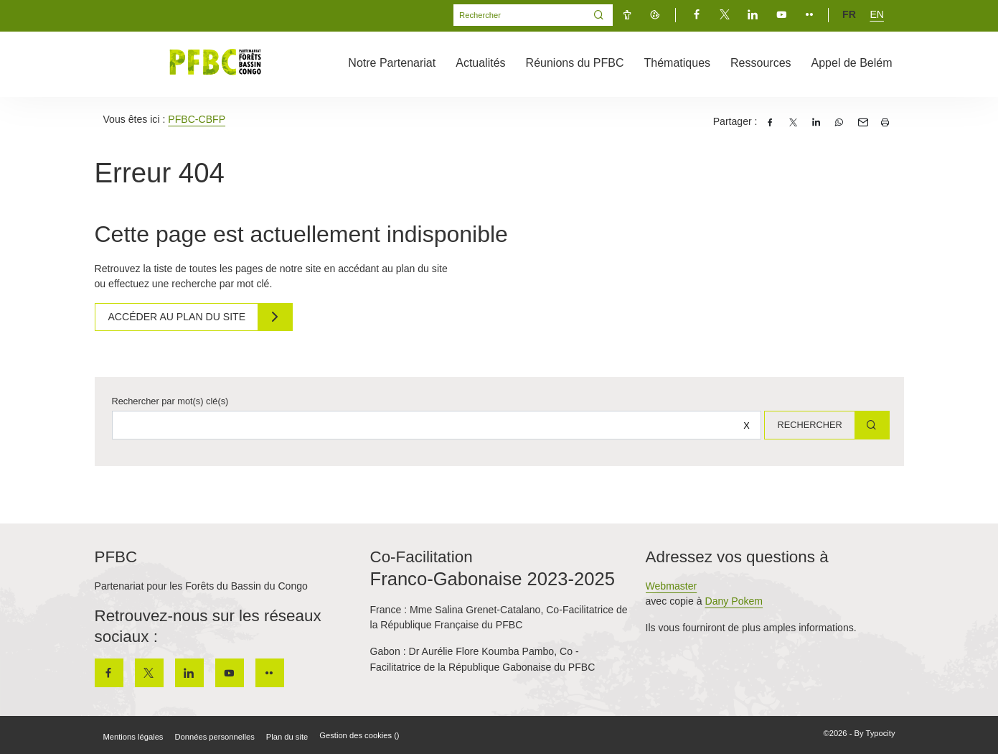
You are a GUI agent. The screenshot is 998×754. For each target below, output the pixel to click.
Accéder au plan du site (179, 316)
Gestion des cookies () (359, 735)
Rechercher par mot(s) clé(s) (170, 401)
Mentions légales (133, 736)
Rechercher (807, 424)
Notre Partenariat (392, 63)
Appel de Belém (852, 63)
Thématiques (677, 63)
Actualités (480, 63)
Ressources (760, 63)
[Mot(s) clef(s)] (519, 15)
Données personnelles (214, 736)
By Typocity (875, 733)
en (877, 14)
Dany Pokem (734, 601)
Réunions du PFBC (575, 63)
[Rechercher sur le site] (435, 425)
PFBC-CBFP (196, 119)
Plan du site (287, 736)
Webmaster (671, 586)
